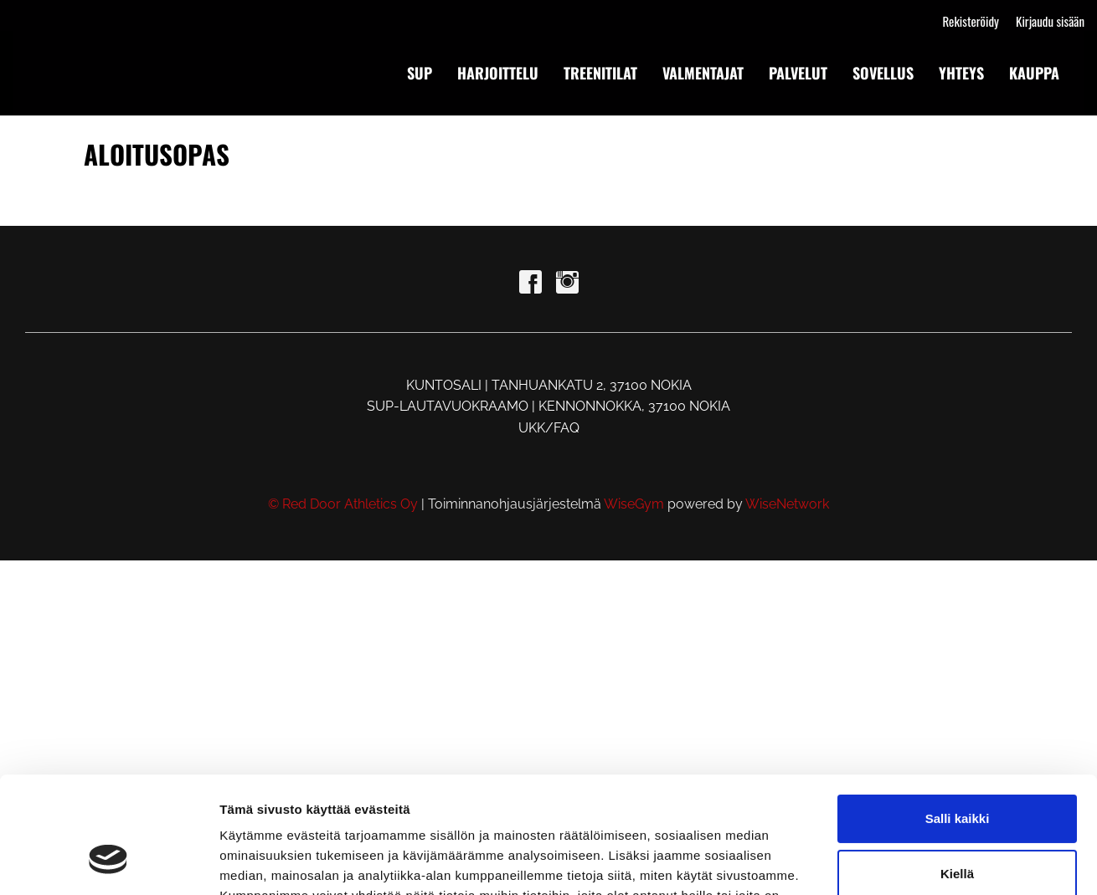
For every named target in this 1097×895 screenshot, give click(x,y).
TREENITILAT (600, 73)
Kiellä (957, 773)
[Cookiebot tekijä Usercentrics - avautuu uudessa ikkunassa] (108, 862)
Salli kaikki (957, 719)
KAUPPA (1034, 73)
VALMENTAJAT (703, 73)
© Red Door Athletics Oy (343, 504)
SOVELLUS (883, 73)
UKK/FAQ (548, 428)
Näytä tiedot (255, 862)
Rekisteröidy (970, 21)
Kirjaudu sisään (1050, 21)
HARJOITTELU (497, 73)
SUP (419, 73)
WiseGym (634, 504)
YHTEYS (961, 73)
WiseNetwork (787, 504)
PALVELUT (798, 73)
